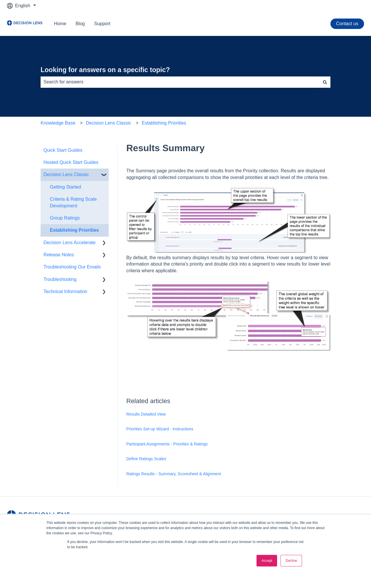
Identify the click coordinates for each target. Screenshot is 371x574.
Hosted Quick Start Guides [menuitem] (70, 162)
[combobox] (180, 81)
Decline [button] (291, 561)
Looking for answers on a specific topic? (105, 70)
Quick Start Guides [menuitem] (62, 150)
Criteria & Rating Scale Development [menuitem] (73, 202)
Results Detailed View (146, 414)
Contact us (347, 23)
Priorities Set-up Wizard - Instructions (159, 429)
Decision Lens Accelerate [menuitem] (69, 242)
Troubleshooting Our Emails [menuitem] (72, 266)
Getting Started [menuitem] (65, 186)
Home (60, 23)
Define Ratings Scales (146, 458)
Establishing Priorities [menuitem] (74, 230)
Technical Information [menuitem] (65, 291)
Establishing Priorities (164, 122)
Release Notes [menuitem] (58, 254)
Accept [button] (266, 561)
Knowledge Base (58, 122)
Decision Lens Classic (108, 122)
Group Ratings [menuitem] (65, 217)
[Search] (324, 81)
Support (102, 23)
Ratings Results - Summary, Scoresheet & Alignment (173, 473)
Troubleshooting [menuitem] (60, 279)
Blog (80, 23)
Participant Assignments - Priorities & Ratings (167, 444)
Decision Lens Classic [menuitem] (66, 174)
